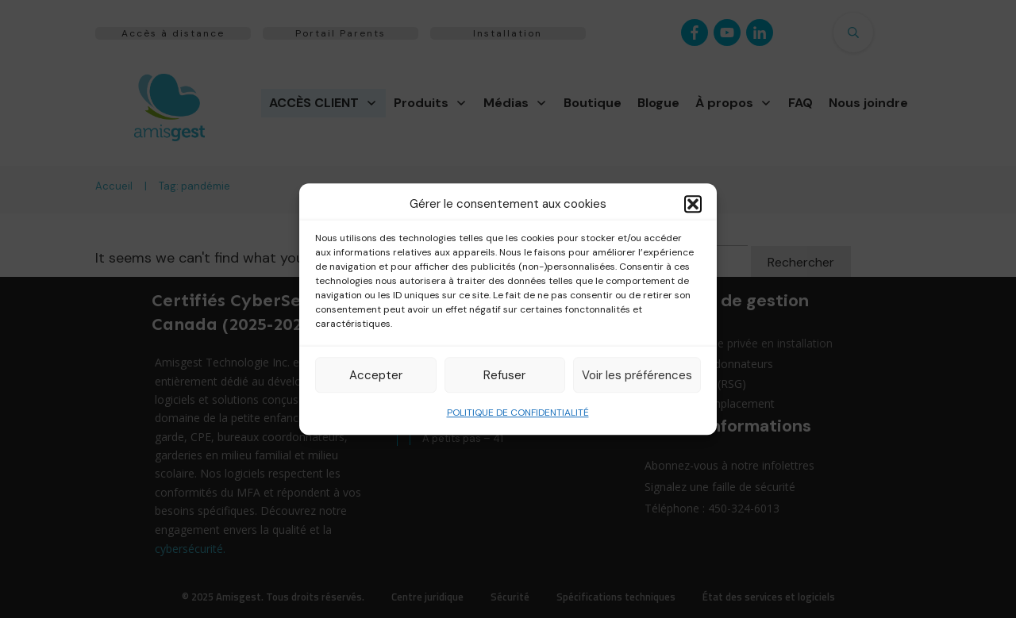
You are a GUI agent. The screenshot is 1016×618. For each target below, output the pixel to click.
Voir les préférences (637, 375)
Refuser (504, 375)
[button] (693, 204)
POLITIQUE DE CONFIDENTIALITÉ (518, 412)
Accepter (375, 375)
